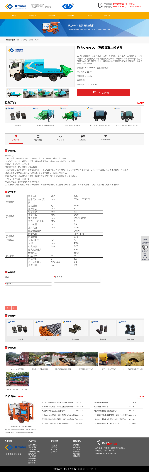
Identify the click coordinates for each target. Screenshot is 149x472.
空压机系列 (32, 460)
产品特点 (16, 140)
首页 (14, 16)
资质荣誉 (76, 445)
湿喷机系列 (32, 447)
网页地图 (76, 456)
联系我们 (107, 16)
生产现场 (76, 449)
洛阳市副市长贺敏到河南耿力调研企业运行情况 (112, 415)
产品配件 (60, 140)
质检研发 (76, 452)
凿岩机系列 (32, 456)
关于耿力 (8, 441)
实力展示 (89, 16)
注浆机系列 (32, 454)
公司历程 (54, 447)
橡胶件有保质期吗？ (102, 402)
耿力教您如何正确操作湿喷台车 (106, 411)
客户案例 (76, 447)
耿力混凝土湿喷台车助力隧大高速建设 (56, 423)
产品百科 (70, 16)
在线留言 (83, 140)
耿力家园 (54, 449)
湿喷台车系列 (33, 40)
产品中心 (51, 16)
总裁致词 (54, 452)
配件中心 (31, 463)
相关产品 (10, 102)
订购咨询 (103, 93)
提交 (8, 308)
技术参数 (38, 140)
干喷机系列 (32, 449)
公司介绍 (54, 445)
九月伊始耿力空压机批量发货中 (53, 411)
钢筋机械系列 (33, 458)
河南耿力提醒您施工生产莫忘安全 (107, 423)
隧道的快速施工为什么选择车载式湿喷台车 (110, 419)
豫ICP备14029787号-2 (87, 469)
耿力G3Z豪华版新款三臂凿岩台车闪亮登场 (57, 402)
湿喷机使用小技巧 (101, 407)
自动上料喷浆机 (34, 452)
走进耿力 (32, 16)
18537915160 (105, 140)
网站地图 (76, 454)
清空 (14, 308)
